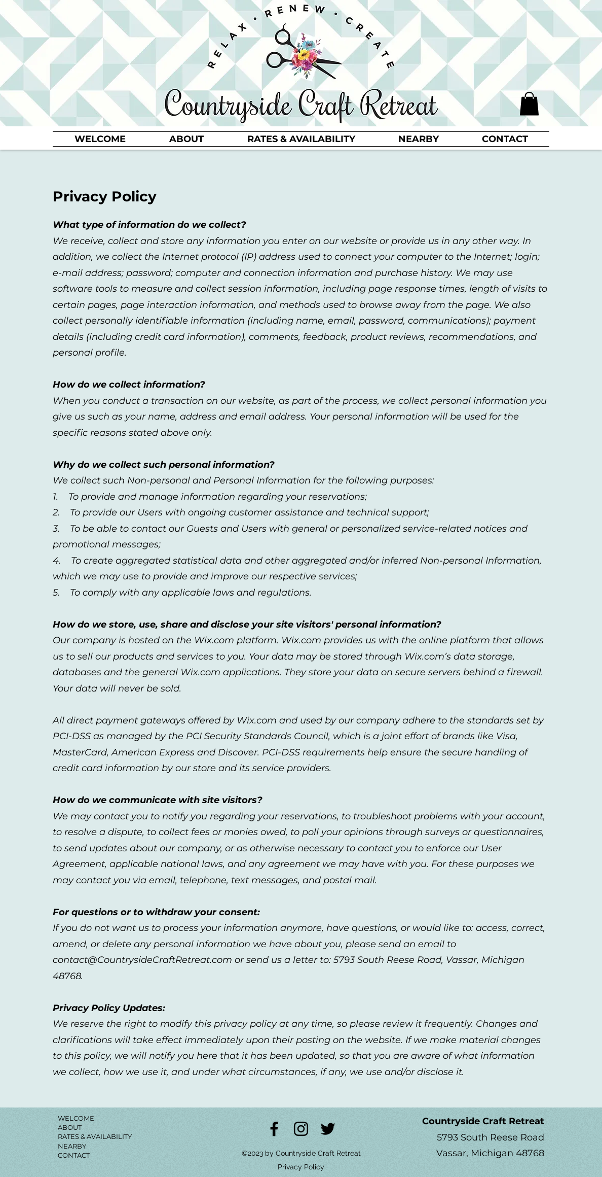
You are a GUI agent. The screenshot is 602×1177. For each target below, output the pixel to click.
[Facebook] (274, 1128)
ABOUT (70, 1127)
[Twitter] (327, 1128)
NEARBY (72, 1146)
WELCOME (76, 1118)
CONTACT (74, 1155)
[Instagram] (301, 1128)
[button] (529, 104)
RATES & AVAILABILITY (95, 1136)
